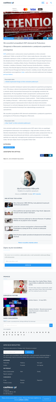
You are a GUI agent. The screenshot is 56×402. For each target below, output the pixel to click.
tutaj (23, 72)
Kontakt (22, 382)
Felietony (22, 363)
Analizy (5, 365)
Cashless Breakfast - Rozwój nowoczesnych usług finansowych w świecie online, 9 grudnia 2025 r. (40, 310)
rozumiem (47, 399)
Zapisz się (29, 352)
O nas (4, 380)
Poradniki (22, 365)
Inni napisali (40, 365)
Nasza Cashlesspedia (8, 371)
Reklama (22, 380)
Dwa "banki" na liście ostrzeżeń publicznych (17, 123)
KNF (25, 43)
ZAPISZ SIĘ (28, 265)
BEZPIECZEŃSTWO (8, 38)
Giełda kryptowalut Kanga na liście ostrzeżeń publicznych (21, 81)
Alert (21, 371)
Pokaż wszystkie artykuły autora (28, 243)
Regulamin (39, 380)
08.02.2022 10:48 (12, 25)
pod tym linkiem (8, 74)
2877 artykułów (37, 194)
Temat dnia (6, 363)
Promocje (6, 276)
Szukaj (38, 371)
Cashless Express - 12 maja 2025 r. (38, 300)
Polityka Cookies (7, 382)
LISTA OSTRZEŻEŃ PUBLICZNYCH (16, 158)
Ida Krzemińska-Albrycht (15, 24)
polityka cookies (23, 400)
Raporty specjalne (7, 374)
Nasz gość (39, 363)
